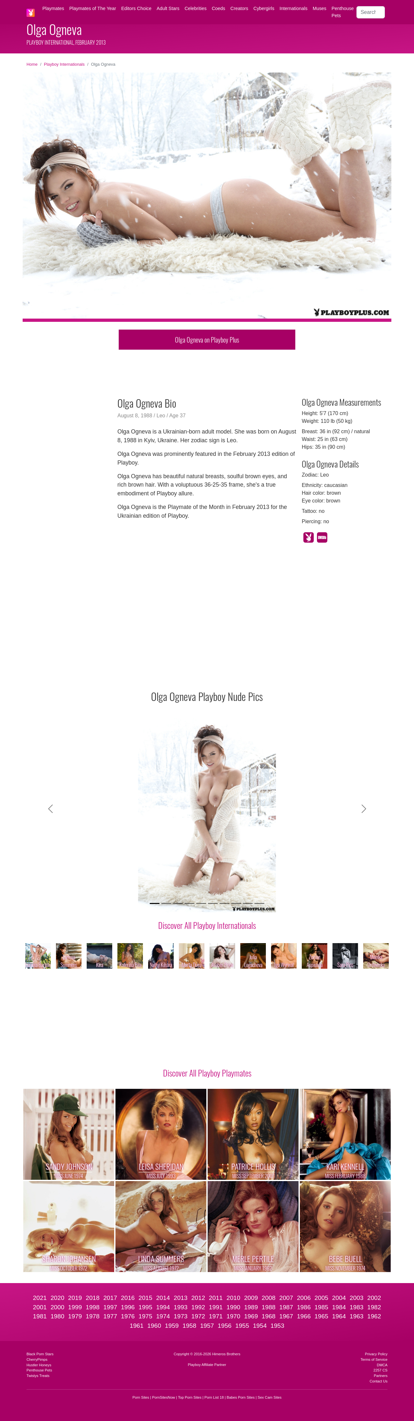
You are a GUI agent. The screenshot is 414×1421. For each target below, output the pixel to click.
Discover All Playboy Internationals (207, 925)
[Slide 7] (224, 903)
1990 (233, 1307)
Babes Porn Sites (241, 1397)
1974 (163, 1316)
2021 (40, 1297)
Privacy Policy (376, 1354)
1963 (357, 1316)
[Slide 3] (178, 903)
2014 (163, 1297)
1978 (93, 1316)
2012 (198, 1297)
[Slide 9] (248, 903)
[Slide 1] (154, 903)
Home (32, 64)
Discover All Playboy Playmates (207, 1072)
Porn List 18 (214, 1397)
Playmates (53, 8)
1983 (357, 1307)
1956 (225, 1325)
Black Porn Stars (40, 1354)
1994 (163, 1307)
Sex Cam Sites (269, 1397)
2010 (233, 1297)
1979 (75, 1316)
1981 (40, 1316)
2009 (251, 1297)
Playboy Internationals (64, 64)
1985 (321, 1307)
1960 (154, 1325)
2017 (110, 1297)
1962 (374, 1316)
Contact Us (378, 1381)
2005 (321, 1297)
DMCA (382, 1365)
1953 (277, 1325)
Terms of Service (374, 1359)
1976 (128, 1316)
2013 (181, 1297)
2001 (40, 1307)
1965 (321, 1316)
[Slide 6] (213, 903)
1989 (251, 1307)
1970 (233, 1316)
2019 (75, 1297)
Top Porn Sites (190, 1397)
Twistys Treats (38, 1376)
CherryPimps (37, 1359)
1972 (198, 1316)
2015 (145, 1297)
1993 (181, 1307)
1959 (172, 1325)
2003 (357, 1297)
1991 (216, 1307)
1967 (286, 1316)
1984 (339, 1307)
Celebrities (196, 8)
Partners (380, 1376)
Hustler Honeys (39, 1365)
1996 (128, 1307)
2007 (286, 1297)
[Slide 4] (189, 903)
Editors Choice (136, 8)
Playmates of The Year (92, 8)
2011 (216, 1297)
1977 (110, 1316)
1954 (260, 1325)
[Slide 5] (201, 903)
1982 (374, 1307)
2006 (304, 1297)
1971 (216, 1316)
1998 (93, 1307)
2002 (374, 1297)
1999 (75, 1307)
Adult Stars (168, 8)
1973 (181, 1316)
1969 (251, 1316)
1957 (207, 1325)
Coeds (218, 8)
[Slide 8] (236, 903)
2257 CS (380, 1370)
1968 (269, 1316)
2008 (269, 1297)
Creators (239, 8)
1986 (304, 1307)
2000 (57, 1307)
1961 (137, 1325)
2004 (339, 1297)
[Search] (370, 12)
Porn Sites (141, 1397)
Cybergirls (263, 8)
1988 (269, 1307)
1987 (286, 1307)
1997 (110, 1307)
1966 (304, 1316)
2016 (128, 1297)
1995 (145, 1307)
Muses (319, 8)
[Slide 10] (259, 903)
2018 (93, 1297)
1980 (57, 1316)
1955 (242, 1325)
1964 (339, 1316)
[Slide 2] (166, 903)
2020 (57, 1297)
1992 (198, 1307)
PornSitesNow (163, 1397)
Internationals (293, 8)
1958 (189, 1325)
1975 (145, 1316)
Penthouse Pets (343, 12)
